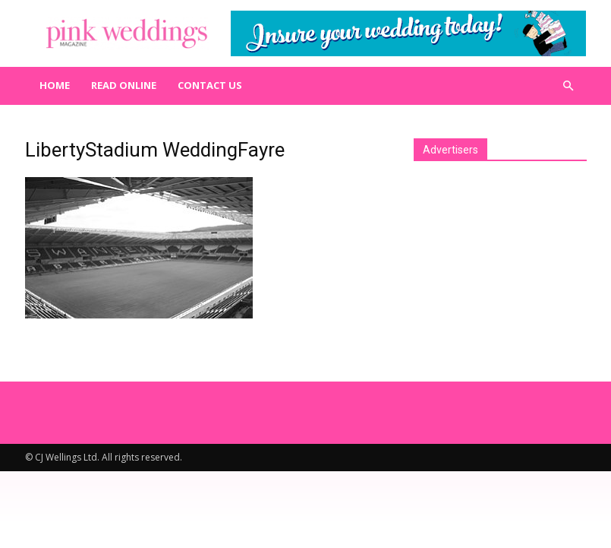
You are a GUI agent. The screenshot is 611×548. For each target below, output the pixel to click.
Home (54, 85)
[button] (568, 86)
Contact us (210, 85)
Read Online (123, 85)
